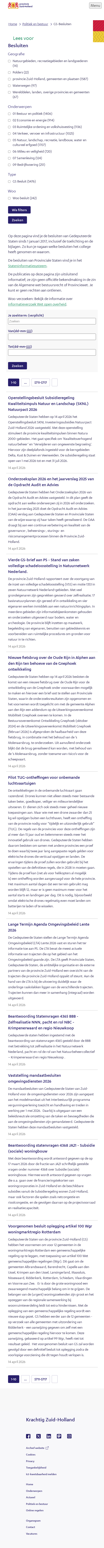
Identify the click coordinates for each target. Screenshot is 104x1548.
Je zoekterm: (26, 315)
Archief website (35, 1447)
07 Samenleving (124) (27, 158)
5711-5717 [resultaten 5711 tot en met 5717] (40, 382)
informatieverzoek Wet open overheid (37, 304)
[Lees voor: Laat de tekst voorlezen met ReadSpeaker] (21, 38)
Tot (20, 346)
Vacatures (31, 1533)
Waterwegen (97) (25, 85)
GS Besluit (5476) (24, 181)
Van (20, 331)
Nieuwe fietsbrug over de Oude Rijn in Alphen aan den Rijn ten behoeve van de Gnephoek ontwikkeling (51, 663)
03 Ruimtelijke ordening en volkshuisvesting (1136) (47, 127)
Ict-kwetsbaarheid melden (41, 1474)
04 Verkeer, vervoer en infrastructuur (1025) (43, 133)
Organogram (33, 1520)
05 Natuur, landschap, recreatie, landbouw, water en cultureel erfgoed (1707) (49, 142)
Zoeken (17, 220)
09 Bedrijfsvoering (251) (29, 164)
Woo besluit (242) (25, 198)
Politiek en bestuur (37, 1503)
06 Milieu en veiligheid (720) (32, 151)
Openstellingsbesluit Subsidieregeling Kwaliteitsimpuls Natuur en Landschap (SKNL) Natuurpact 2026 (48, 403)
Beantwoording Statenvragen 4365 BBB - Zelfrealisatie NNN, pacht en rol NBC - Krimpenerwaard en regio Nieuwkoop (43, 1022)
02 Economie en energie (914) (33, 120)
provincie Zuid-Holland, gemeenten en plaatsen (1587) (50, 79)
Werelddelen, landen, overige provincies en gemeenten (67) (51, 94)
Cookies (30, 1454)
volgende (55, 382)
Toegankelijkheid (36, 1467)
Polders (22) (21, 72)
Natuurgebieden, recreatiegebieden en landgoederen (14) (50, 63)
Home (29, 1484)
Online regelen (34, 1510)
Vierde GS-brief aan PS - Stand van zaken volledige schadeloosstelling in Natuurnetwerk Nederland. (49, 566)
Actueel (30, 1497)
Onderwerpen (34, 1490)
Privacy (30, 1461)
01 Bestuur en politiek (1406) (32, 113)
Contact (30, 1527)
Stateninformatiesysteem (27, 266)
